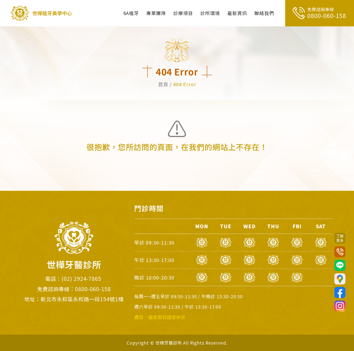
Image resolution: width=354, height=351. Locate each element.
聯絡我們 (264, 13)
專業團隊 (156, 13)
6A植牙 (131, 13)
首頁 (163, 84)
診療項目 (183, 13)
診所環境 (210, 13)
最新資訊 (237, 13)
